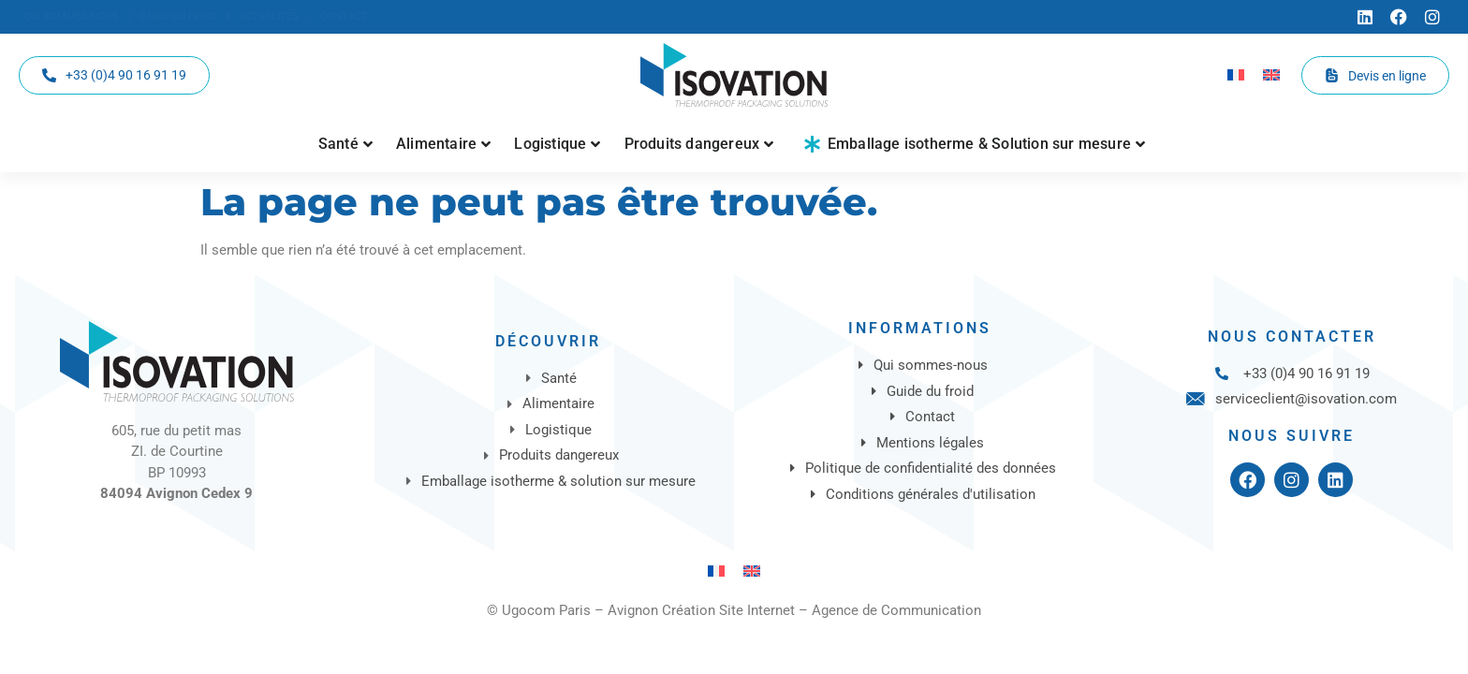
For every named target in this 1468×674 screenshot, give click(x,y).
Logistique (557, 144)
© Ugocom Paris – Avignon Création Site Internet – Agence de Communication (734, 610)
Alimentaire (443, 144)
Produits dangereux (699, 144)
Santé (345, 144)
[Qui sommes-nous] (71, 17)
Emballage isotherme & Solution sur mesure (975, 144)
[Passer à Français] (1236, 75)
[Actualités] (268, 17)
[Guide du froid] (179, 17)
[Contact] (344, 17)
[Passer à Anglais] (1271, 75)
